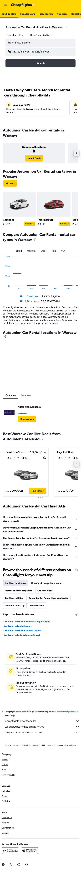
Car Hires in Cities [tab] (14, 598)
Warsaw (35, 749)
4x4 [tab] (54, 250)
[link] (34, 158)
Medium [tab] (31, 250)
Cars (7, 749)
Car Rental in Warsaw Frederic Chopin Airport (27, 621)
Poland (25, 749)
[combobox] (15, 35)
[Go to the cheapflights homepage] (23, 5)
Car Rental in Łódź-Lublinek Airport (22, 635)
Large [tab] (44, 250)
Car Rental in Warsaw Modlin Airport (22, 630)
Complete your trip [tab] (15, 605)
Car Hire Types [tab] (44, 590)
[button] (5, 5)
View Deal (29, 224)
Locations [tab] (26, 395)
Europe (15, 749)
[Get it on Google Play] (10, 854)
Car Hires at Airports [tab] (15, 583)
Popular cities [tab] (37, 605)
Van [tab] (63, 250)
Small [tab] (19, 250)
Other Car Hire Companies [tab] (18, 590)
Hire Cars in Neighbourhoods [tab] (46, 583)
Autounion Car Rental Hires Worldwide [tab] (48, 598)
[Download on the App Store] (29, 854)
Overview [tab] (10, 395)
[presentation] (65, 27)
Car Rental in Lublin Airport (17, 626)
